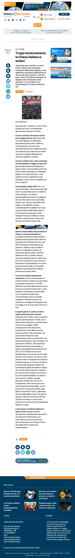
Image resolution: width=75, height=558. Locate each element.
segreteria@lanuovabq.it (12, 539)
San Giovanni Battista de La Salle (54, 30)
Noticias (49, 19)
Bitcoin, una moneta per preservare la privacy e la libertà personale (47, 494)
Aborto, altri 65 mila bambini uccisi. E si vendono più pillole (12, 493)
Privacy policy (8, 547)
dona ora (64, 14)
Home (33, 39)
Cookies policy (19, 547)
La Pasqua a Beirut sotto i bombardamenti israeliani (12, 506)
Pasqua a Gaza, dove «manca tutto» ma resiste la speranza (47, 505)
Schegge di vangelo (20, 30)
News (48, 15)
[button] (37, 25)
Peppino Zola (8, 51)
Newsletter (64, 19)
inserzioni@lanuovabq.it (12, 541)
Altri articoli (37, 477)
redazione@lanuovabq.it (12, 537)
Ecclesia (41, 39)
